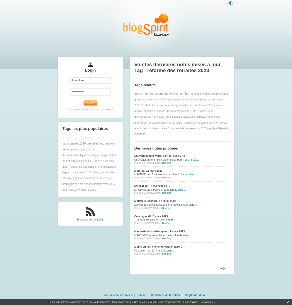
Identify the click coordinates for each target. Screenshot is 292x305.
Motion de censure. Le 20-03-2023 (155, 201)
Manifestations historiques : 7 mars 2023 (159, 231)
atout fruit (87, 172)
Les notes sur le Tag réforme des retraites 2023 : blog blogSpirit (146, 24)
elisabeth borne (179, 99)
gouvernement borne (179, 93)
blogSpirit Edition (195, 295)
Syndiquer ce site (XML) (90, 219)
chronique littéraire (85, 189)
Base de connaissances (117, 295)
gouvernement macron (149, 93)
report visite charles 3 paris (159, 128)
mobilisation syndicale (147, 122)
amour (98, 166)
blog (107, 172)
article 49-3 (159, 99)
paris (100, 138)
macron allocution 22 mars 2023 (153, 111)
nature (110, 143)
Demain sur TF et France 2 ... (152, 185)
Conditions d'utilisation (165, 295)
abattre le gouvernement (208, 93)
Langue (231, 3)
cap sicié (80, 184)
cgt (168, 99)
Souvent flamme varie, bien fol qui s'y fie (159, 155)
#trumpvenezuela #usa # (77, 160)
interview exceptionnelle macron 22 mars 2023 (186, 105)
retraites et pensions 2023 (191, 128)
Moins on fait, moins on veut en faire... (158, 246)
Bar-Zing (166, 163)
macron (218, 105)
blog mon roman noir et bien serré (92, 178)
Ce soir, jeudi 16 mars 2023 (151, 216)
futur (102, 143)
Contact (141, 295)
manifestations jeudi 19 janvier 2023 (193, 111)
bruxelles (92, 143)
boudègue (68, 184)
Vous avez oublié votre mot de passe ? (90, 109)
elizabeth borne (150, 105)
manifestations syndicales (180, 116)
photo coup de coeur (79, 138)
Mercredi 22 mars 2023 (148, 170)
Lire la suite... (192, 159)
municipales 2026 (74, 143)
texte (66, 149)
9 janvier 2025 (100, 160)
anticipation (109, 166)
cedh (88, 184)
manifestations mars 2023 (149, 116)
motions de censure (194, 122)
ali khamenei (86, 166)
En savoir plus (207, 302)
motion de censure (171, 122)
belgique (99, 172)
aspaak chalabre (72, 172)
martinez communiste (207, 116)
